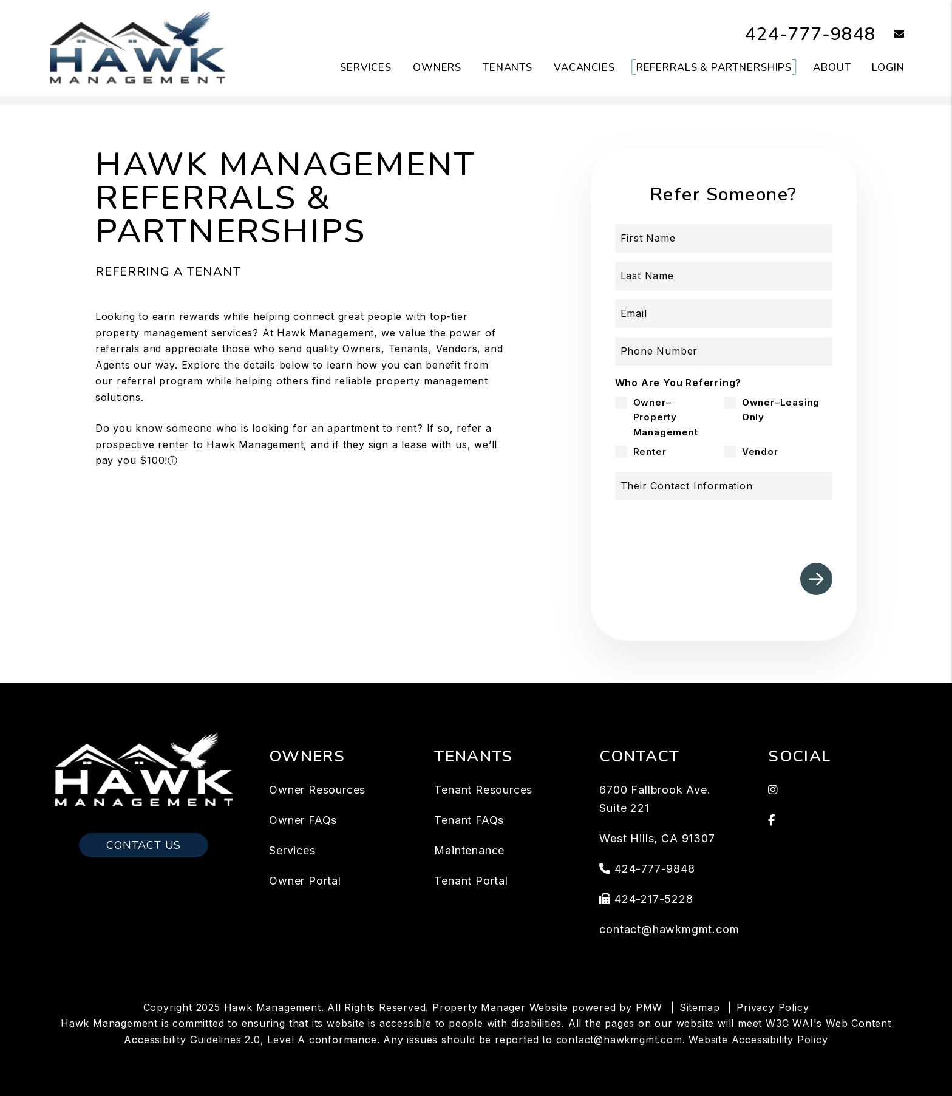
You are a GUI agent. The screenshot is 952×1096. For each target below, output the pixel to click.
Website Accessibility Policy (758, 1039)
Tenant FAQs (469, 820)
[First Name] (724, 238)
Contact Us (143, 845)
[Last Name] (724, 276)
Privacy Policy (772, 1007)
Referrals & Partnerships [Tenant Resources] (714, 68)
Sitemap (699, 1007)
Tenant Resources (483, 789)
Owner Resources (317, 789)
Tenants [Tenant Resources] (507, 68)
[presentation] (740, 527)
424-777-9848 (810, 34)
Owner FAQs (303, 820)
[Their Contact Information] (724, 486)
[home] (136, 47)
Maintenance (469, 850)
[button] (890, 35)
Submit (816, 579)
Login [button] (888, 68)
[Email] (724, 313)
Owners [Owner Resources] (437, 68)
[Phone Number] (724, 351)
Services (292, 850)
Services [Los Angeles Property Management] (366, 68)
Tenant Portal (471, 880)
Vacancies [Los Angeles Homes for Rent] (584, 68)
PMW (649, 1007)
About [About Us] (832, 68)
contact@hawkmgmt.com (669, 929)
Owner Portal (305, 880)
